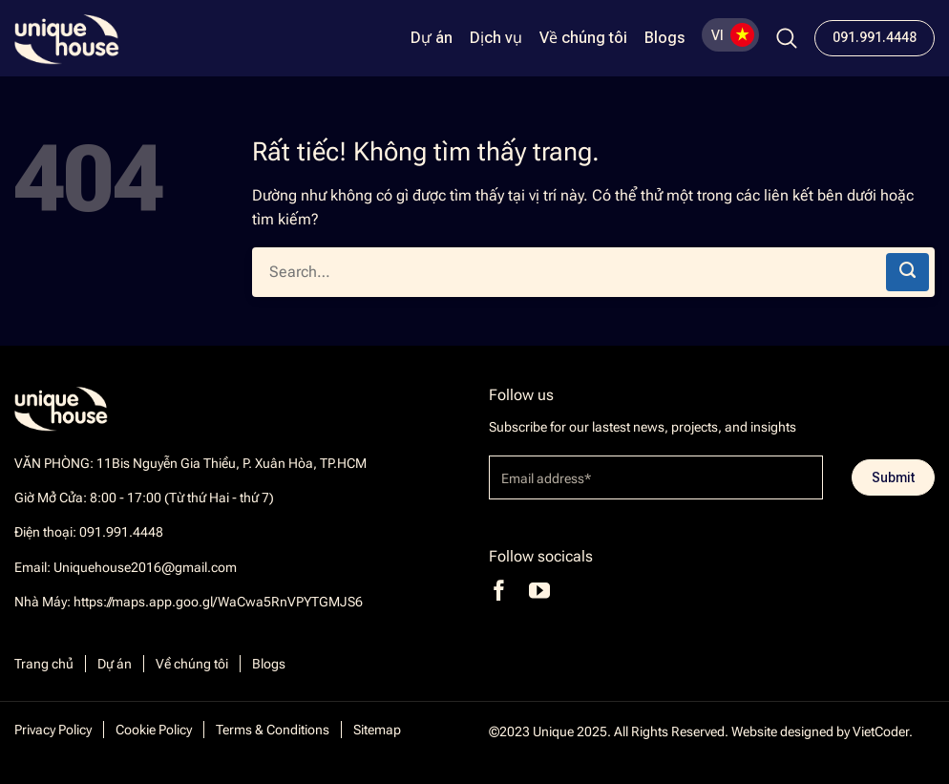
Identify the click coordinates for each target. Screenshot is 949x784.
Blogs (664, 38)
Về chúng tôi (583, 38)
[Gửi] (907, 272)
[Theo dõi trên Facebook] (499, 591)
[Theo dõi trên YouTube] (539, 591)
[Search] (786, 38)
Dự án (432, 38)
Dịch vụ (496, 38)
